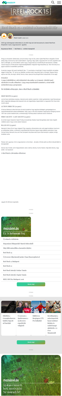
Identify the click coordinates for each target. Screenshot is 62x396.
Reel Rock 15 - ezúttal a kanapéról (25, 49)
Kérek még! (31, 284)
